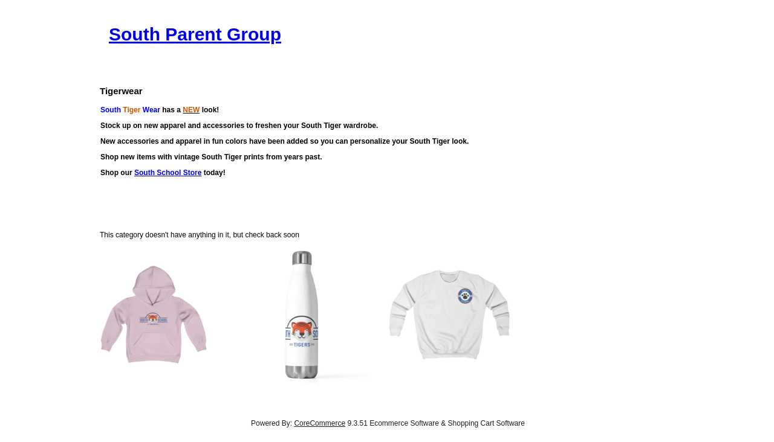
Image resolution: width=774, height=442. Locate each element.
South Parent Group (195, 34)
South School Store (167, 172)
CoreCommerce (319, 423)
